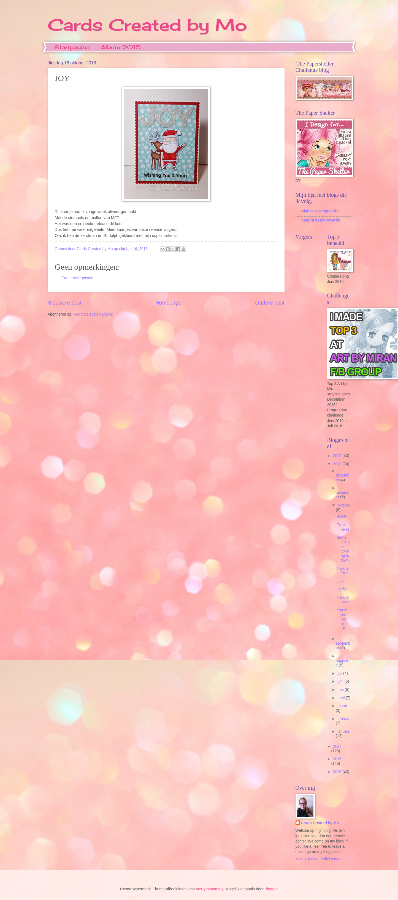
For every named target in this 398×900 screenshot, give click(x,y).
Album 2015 (121, 47)
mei (341, 690)
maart (342, 706)
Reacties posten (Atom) (93, 314)
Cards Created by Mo (147, 25)
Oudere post (269, 303)
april (341, 698)
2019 (338, 456)
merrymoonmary (209, 889)
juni (340, 681)
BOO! (341, 517)
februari (343, 719)
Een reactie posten (77, 278)
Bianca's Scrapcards (320, 211)
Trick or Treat (343, 571)
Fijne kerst (343, 527)
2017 (337, 746)
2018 (338, 464)
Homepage (168, 303)
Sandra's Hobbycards (320, 220)
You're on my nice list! (342, 619)
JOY (340, 581)
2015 (338, 772)
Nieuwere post (65, 303)
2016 (337, 759)
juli (340, 673)
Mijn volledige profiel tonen (318, 859)
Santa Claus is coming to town (343, 548)
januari (343, 731)
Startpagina (72, 47)
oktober (343, 505)
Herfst (342, 589)
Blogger (271, 889)
